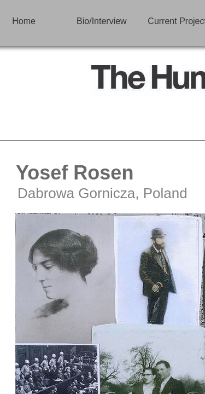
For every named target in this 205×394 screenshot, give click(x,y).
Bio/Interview (102, 21)
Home (24, 21)
